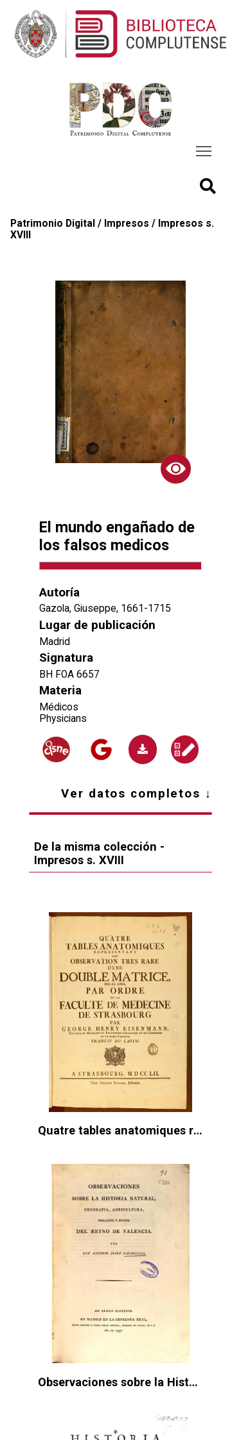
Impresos (126, 223)
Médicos (58, 707)
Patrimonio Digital (52, 223)
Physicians (63, 718)
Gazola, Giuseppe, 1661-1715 (105, 608)
